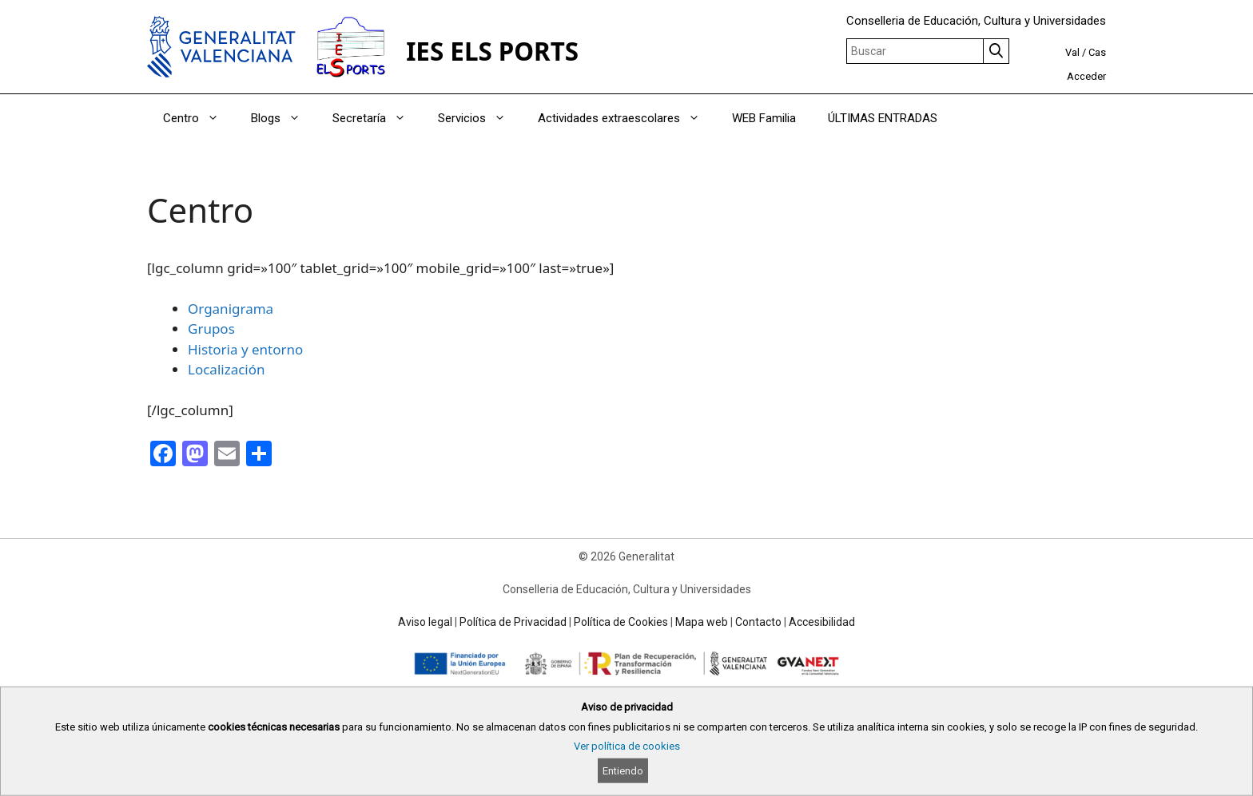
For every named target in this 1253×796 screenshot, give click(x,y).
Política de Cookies (621, 622)
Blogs (283, 118)
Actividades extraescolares (627, 118)
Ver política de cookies (627, 746)
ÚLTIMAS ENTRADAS (882, 118)
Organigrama (230, 308)
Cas (1097, 52)
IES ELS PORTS (492, 51)
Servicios (480, 118)
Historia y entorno (245, 349)
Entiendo (623, 771)
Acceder (1086, 76)
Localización (226, 369)
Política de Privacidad (513, 622)
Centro (199, 118)
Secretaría (377, 118)
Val (1072, 52)
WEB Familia (764, 118)
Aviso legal (425, 622)
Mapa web (701, 622)
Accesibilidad (822, 622)
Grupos (211, 328)
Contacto (758, 622)
